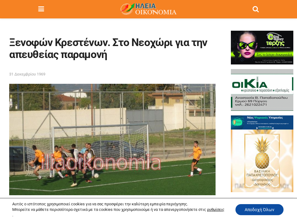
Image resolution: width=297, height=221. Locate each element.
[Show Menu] (41, 9)
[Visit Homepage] (148, 9)
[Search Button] (256, 9)
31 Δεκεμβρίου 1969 (27, 74)
